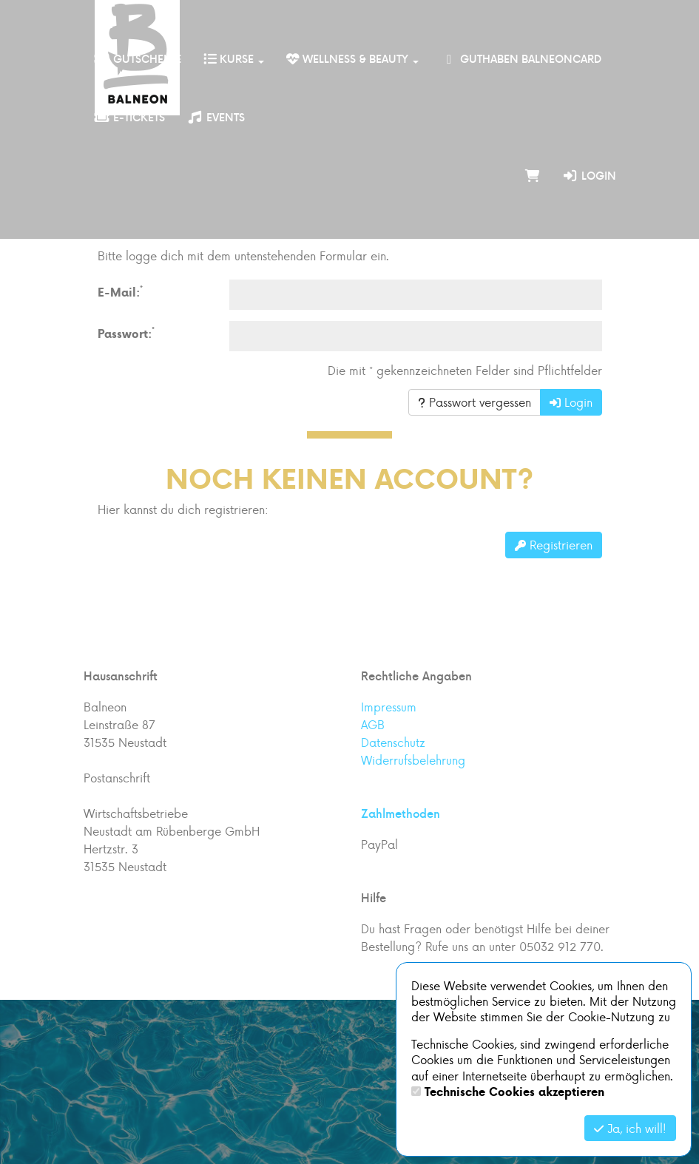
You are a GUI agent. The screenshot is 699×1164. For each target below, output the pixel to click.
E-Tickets (130, 117)
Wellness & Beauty (352, 59)
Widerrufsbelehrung (413, 759)
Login (589, 175)
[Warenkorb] (532, 175)
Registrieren (553, 544)
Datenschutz (393, 742)
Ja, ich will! (630, 1128)
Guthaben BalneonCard (521, 59)
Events (216, 117)
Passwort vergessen (474, 401)
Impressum (388, 706)
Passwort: (126, 333)
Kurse (233, 59)
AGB (373, 724)
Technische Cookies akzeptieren (514, 1092)
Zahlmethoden (400, 813)
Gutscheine (138, 59)
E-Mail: (120, 291)
